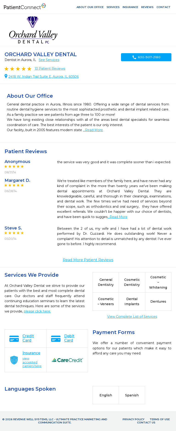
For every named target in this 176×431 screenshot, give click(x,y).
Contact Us (146, 422)
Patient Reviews (50, 68)
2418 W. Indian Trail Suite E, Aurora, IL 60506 (43, 77)
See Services (49, 60)
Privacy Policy (133, 419)
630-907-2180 (146, 57)
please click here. (37, 311)
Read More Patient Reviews (88, 260)
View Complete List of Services (132, 317)
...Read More (93, 130)
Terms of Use (160, 419)
